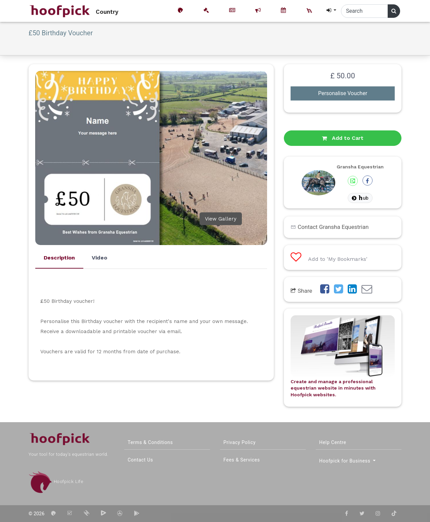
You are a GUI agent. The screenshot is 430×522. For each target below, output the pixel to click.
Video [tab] (99, 257)
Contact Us (140, 460)
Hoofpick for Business (345, 461)
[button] (331, 10)
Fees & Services (241, 460)
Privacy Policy (239, 442)
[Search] (364, 11)
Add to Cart (342, 138)
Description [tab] (59, 257)
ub (360, 198)
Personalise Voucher (342, 93)
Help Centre (332, 442)
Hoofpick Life (56, 481)
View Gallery (220, 219)
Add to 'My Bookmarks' (329, 259)
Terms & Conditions (150, 442)
